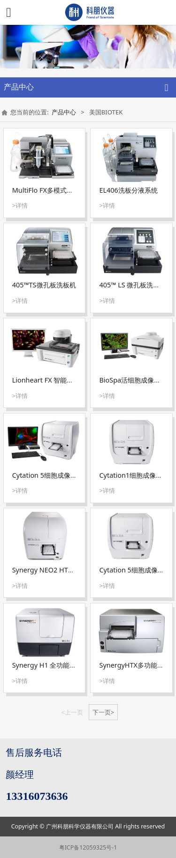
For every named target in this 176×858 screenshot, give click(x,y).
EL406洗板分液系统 (128, 190)
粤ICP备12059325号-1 (88, 847)
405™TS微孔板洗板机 (44, 284)
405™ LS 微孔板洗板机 (133, 284)
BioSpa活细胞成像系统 (133, 380)
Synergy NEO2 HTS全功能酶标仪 (61, 569)
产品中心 (64, 112)
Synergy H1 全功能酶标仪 (51, 665)
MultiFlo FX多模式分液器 (49, 190)
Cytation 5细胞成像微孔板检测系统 (64, 475)
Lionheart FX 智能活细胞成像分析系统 (69, 380)
